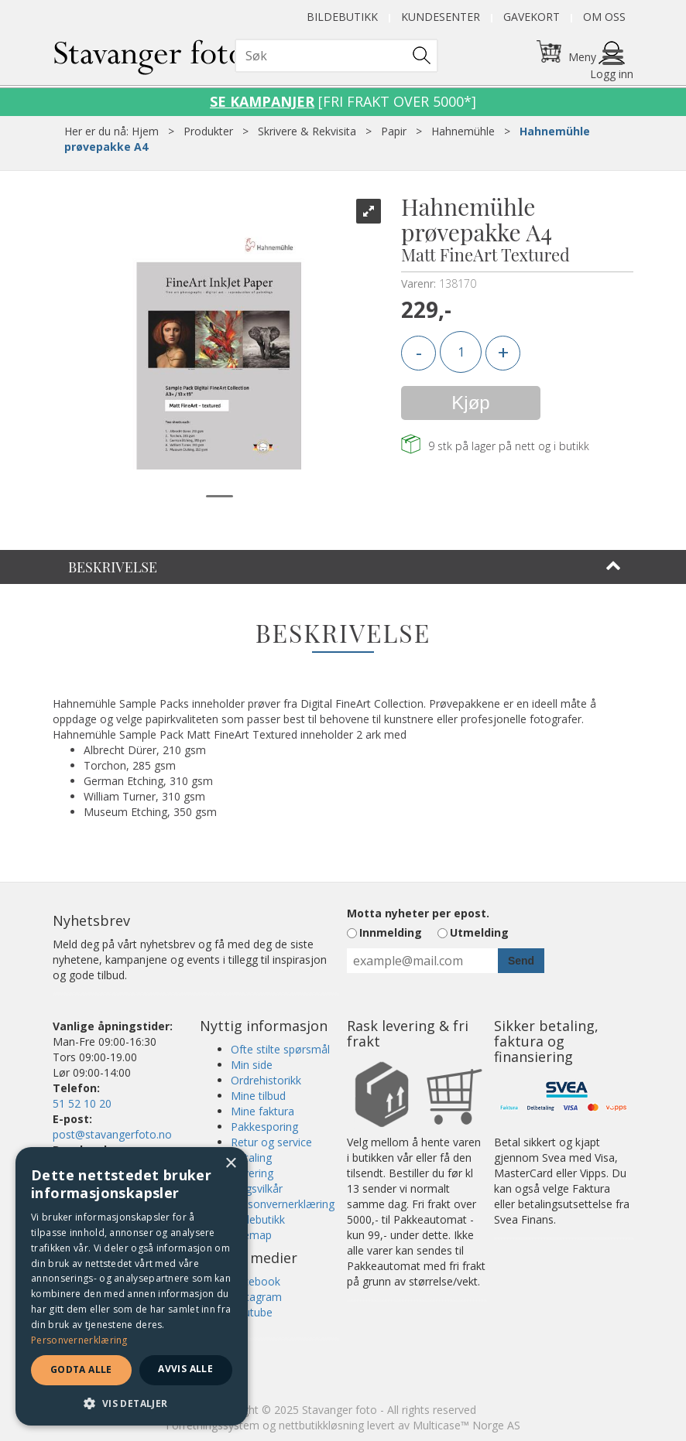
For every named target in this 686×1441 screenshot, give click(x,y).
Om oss (604, 16)
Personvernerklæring (282, 1204)
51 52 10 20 (82, 1103)
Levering (252, 1173)
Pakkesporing (264, 1126)
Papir (393, 131)
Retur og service (271, 1142)
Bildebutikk (342, 16)
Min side (252, 1064)
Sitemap (251, 1235)
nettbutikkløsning (321, 1425)
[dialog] (131, 1286)
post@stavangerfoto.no (112, 1134)
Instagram (256, 1296)
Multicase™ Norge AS (466, 1425)
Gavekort (531, 16)
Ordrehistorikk (266, 1080)
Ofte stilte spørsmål (280, 1049)
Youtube (252, 1312)
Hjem (145, 131)
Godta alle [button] (81, 1369)
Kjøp (470, 402)
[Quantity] (461, 352)
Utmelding (479, 932)
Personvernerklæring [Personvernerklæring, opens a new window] (79, 1340)
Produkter (208, 131)
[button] (131, 1402)
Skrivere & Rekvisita (307, 131)
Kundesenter (440, 16)
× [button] (230, 1164)
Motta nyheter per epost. (418, 913)
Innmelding (390, 932)
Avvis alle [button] (185, 1368)
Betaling (251, 1157)
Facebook (255, 1281)
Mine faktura (262, 1111)
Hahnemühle (463, 131)
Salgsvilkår (257, 1188)
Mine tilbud (258, 1095)
